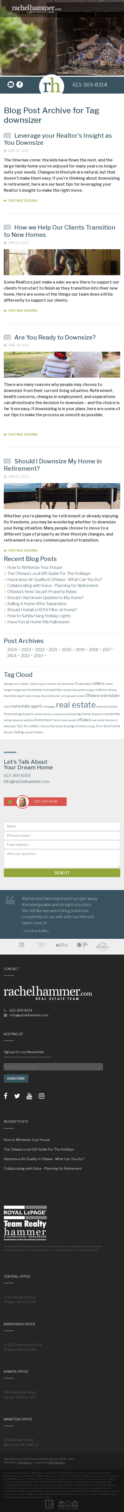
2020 (66, 649)
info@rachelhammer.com (27, 781)
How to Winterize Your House (34, 567)
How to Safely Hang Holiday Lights (39, 615)
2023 (26, 649)
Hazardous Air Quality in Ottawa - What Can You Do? (54, 579)
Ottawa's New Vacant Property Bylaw (42, 591)
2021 (53, 649)
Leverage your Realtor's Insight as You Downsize (58, 139)
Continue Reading (21, 201)
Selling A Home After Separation (37, 603)
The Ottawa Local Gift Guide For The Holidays (48, 573)
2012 (25, 655)
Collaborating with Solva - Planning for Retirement (52, 585)
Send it (62, 873)
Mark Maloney (57, 1462)
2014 (12, 655)
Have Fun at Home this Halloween (38, 622)
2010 (38, 655)
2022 (40, 649)
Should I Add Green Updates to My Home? (45, 597)
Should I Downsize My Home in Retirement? (53, 465)
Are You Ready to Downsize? (50, 337)
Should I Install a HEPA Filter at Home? (42, 609)
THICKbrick (24, 1462)
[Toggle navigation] (117, 9)
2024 (12, 649)
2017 (106, 649)
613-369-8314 (89, 84)
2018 (93, 649)
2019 (80, 649)
